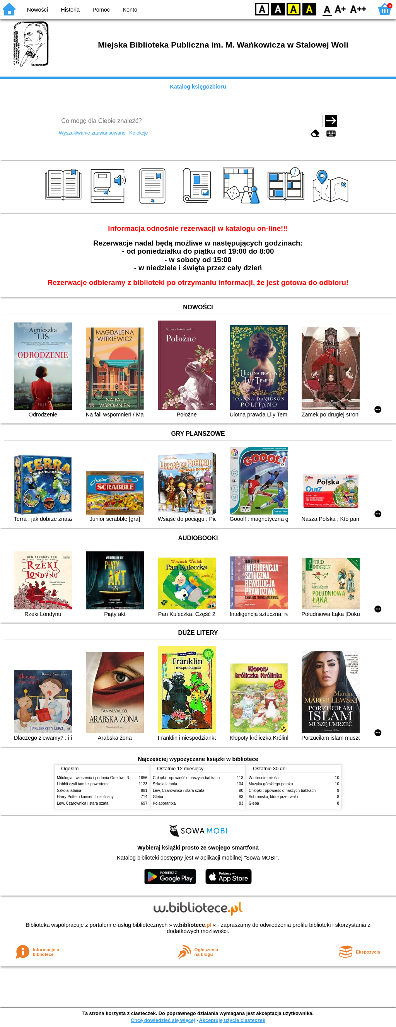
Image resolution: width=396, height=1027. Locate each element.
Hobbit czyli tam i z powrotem (82, 784)
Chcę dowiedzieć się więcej (163, 1020)
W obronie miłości (264, 778)
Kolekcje (138, 133)
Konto (130, 10)
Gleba (158, 797)
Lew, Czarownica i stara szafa (82, 803)
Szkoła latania (69, 790)
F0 (327, 8)
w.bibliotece (192, 925)
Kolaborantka (164, 803)
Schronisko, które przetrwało (273, 797)
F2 (358, 8)
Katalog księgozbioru (198, 87)
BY (309, 8)
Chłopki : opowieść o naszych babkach (186, 778)
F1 (340, 8)
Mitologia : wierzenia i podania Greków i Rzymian (99, 778)
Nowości (37, 10)
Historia (70, 10)
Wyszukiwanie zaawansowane (92, 133)
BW (278, 8)
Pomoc (101, 10)
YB (293, 8)
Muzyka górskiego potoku (271, 784)
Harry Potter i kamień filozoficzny (85, 797)
